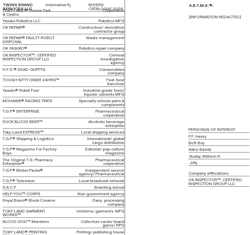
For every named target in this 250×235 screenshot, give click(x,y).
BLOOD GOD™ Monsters (26, 221)
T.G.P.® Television (19, 180)
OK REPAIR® (14, 27)
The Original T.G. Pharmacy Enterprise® (28, 161)
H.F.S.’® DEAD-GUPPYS (24, 69)
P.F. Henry (197, 136)
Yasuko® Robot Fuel (21, 90)
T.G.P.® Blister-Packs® (23, 170)
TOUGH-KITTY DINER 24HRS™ (31, 80)
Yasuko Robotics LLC (21, 21)
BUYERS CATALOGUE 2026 (106, 6)
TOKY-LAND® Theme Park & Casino (27, 12)
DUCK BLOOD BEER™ (23, 121)
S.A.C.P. (10, 187)
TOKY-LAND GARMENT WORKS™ (24, 213)
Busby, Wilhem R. (206, 156)
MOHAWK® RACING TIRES (27, 100)
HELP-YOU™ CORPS (21, 193)
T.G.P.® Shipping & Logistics (28, 138)
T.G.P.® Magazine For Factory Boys (30, 151)
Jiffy (193, 162)
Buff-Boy (196, 143)
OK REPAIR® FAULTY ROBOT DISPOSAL (29, 39)
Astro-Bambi (199, 149)
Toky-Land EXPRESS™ (23, 132)
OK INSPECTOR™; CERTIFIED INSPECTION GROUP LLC (29, 57)
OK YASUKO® (15, 48)
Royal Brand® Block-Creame (29, 200)
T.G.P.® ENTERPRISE (21, 111)
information (58, 5)
